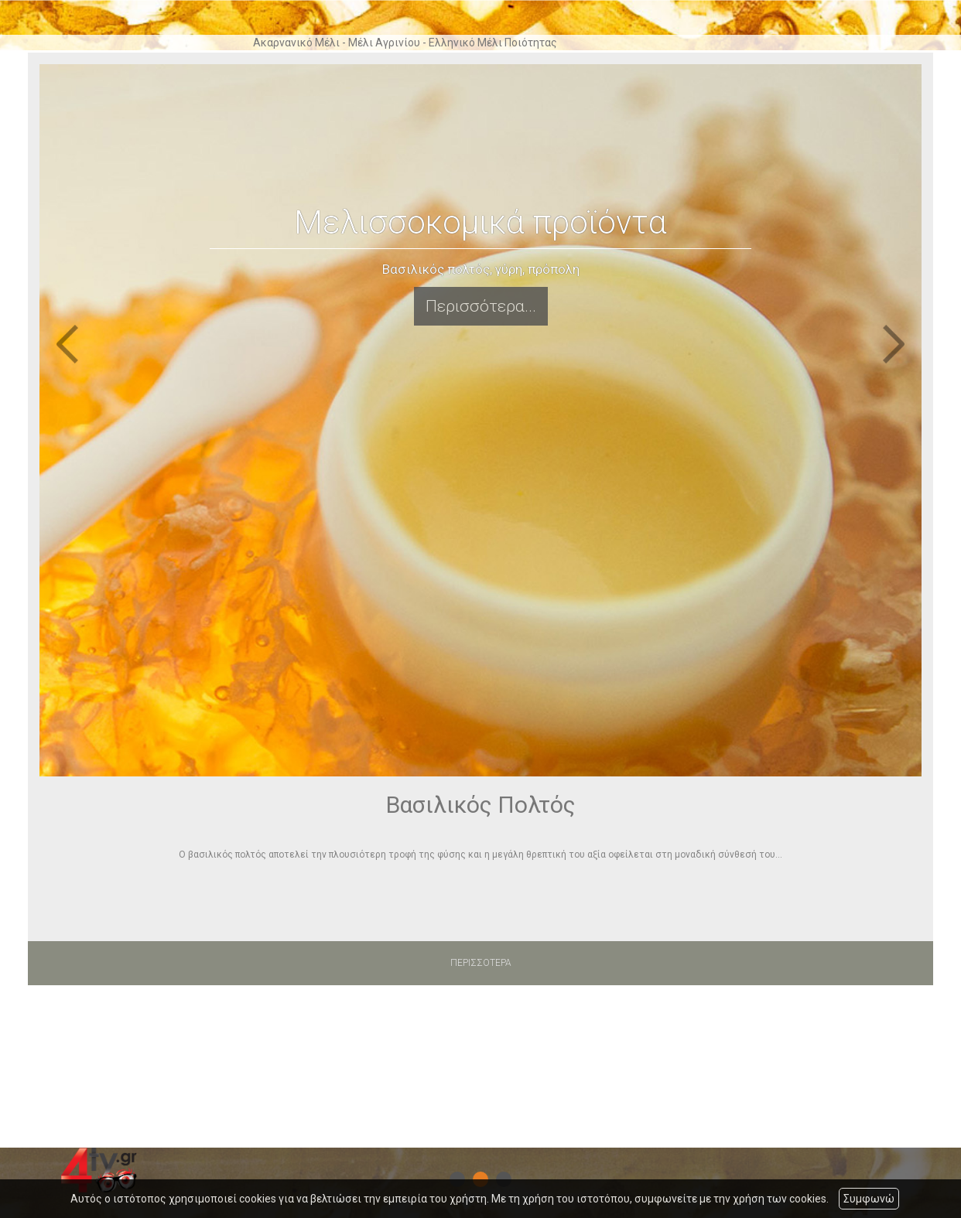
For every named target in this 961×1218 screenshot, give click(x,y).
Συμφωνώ (868, 1198)
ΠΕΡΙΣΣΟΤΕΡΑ (480, 962)
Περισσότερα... (481, 306)
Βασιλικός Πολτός (481, 804)
